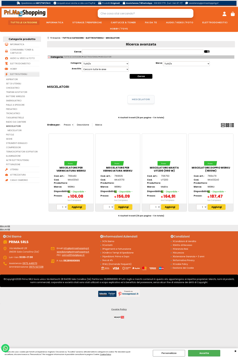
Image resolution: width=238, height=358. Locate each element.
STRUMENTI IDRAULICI (16, 143)
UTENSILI (14, 169)
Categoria (76, 63)
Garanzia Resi (180, 248)
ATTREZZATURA (18, 174)
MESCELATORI (15, 130)
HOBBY (13, 68)
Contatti (107, 245)
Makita (164, 186)
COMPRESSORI (13, 147)
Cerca (77, 51)
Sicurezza (178, 252)
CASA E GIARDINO (19, 180)
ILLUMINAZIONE (13, 155)
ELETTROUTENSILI (18, 74)
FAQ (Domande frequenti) (117, 264)
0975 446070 (29, 263)
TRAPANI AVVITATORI (16, 92)
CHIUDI (235, 351)
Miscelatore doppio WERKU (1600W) (211, 169)
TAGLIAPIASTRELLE (15, 117)
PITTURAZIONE (13, 164)
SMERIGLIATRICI (13, 100)
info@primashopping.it (76, 248)
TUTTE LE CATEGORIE (23, 22)
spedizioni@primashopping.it (73, 251)
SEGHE (9, 138)
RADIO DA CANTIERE (16, 121)
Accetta (204, 353)
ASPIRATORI (12, 79)
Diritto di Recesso (182, 245)
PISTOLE (10, 134)
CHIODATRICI (12, 87)
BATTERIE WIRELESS (15, 96)
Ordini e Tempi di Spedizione (118, 252)
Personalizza (169, 353)
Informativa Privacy (184, 260)
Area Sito (76, 68)
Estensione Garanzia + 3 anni (188, 256)
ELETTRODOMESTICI (215, 22)
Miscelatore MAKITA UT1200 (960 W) (164, 169)
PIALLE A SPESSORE (15, 104)
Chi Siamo (108, 241)
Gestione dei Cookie (183, 267)
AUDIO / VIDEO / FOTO (179, 22)
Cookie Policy (105, 354)
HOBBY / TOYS (119, 28)
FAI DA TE (151, 22)
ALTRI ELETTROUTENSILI (17, 160)
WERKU (71, 186)
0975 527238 (36, 266)
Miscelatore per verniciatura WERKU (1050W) (71, 171)
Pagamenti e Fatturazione (116, 248)
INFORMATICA (54, 22)
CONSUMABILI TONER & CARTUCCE (22, 51)
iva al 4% (107, 260)
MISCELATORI (13, 126)
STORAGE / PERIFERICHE (87, 22)
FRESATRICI (11, 109)
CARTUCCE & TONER (123, 22)
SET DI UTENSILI (13, 83)
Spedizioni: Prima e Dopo (115, 256)
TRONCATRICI (13, 113)
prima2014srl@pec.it (73, 255)
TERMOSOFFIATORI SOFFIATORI (22, 151)
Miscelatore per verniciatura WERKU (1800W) (118, 171)
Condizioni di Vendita (184, 241)
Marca (159, 63)
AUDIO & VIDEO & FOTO (22, 58)
